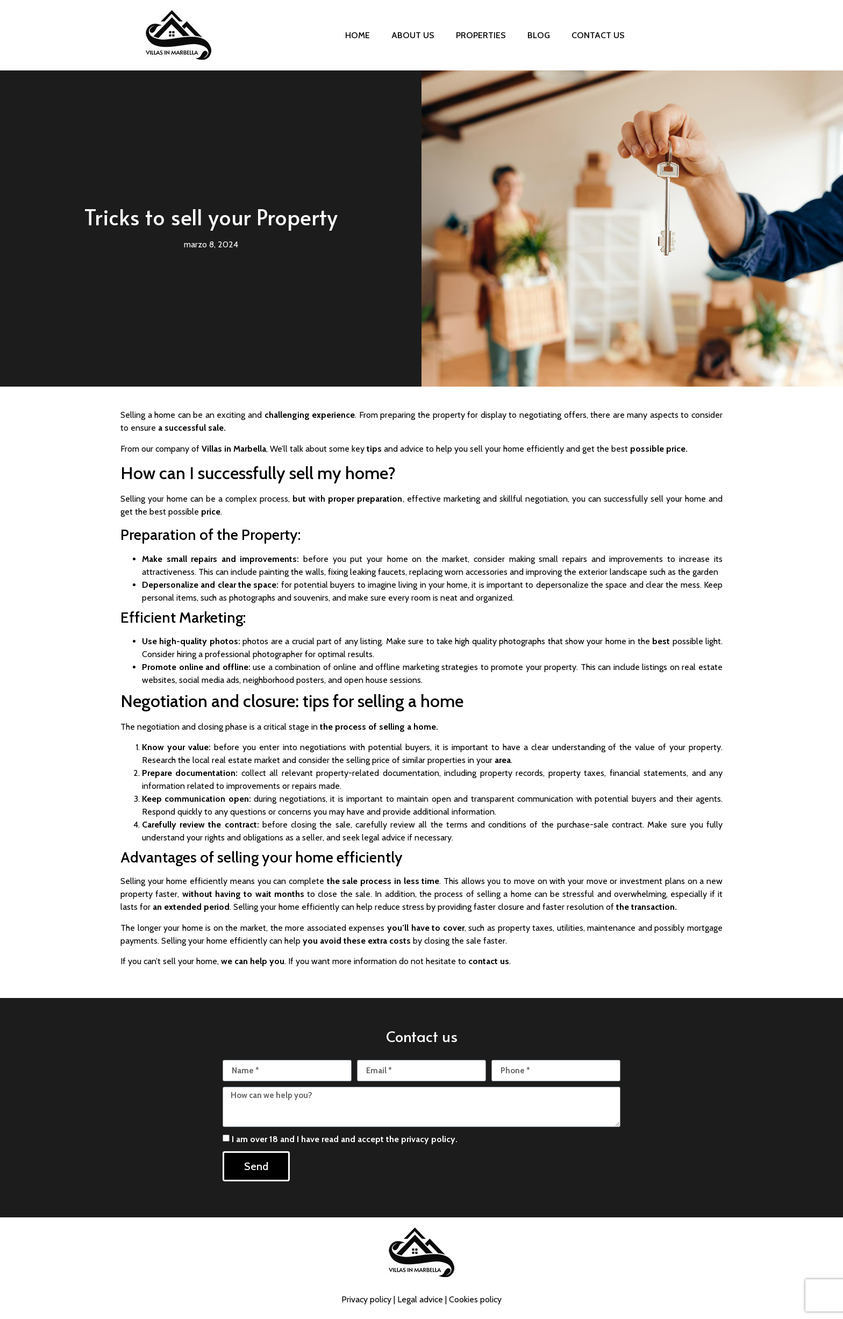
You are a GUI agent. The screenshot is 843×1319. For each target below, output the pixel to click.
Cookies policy (475, 1299)
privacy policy (428, 1139)
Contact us (598, 35)
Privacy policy (366, 1299)
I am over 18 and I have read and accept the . (345, 1139)
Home (357, 35)
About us (412, 35)
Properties (481, 35)
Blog (538, 35)
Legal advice (420, 1299)
